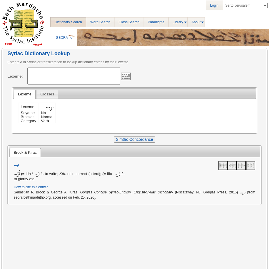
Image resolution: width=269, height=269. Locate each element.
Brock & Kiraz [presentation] (25, 152)
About (196, 22)
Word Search (100, 22)
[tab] (24, 94)
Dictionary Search (68, 22)
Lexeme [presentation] (24, 94)
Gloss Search (129, 22)
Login (214, 5)
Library (178, 22)
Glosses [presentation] (47, 94)
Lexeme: (15, 76)
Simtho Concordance (134, 139)
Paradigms (156, 22)
